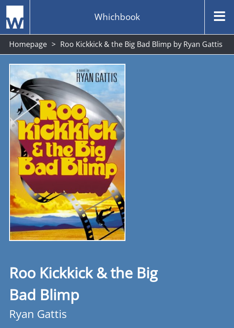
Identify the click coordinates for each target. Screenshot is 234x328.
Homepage (28, 44)
